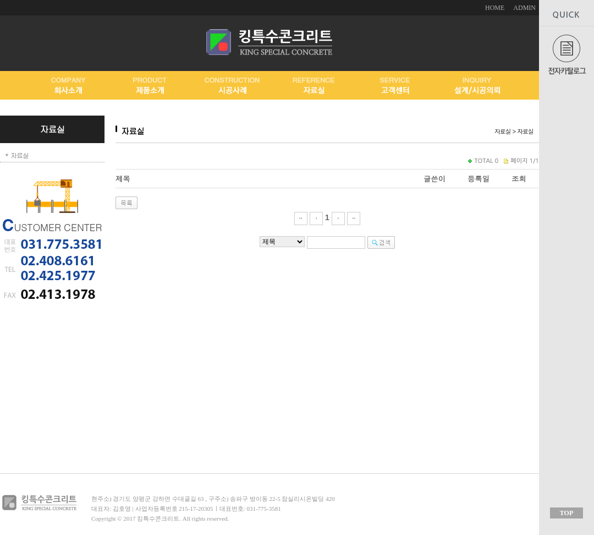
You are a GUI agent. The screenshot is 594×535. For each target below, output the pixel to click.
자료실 (19, 155)
